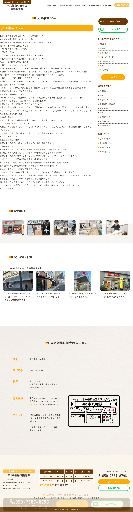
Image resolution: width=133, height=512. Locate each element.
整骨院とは (104, 91)
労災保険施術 (105, 125)
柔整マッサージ (106, 100)
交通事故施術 (94, 5)
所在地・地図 (80, 5)
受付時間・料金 (66, 5)
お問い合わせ (107, 5)
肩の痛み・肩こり (107, 61)
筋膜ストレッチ (106, 112)
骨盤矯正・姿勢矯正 (108, 104)
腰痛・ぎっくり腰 (107, 57)
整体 (101, 95)
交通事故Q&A (105, 121)
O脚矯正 (103, 44)
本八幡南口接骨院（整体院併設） (17, 5)
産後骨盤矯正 (105, 108)
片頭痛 (102, 48)
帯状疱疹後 (104, 70)
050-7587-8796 (36, 370)
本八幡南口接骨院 (19, 473)
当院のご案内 (52, 5)
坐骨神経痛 (104, 52)
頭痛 (101, 65)
